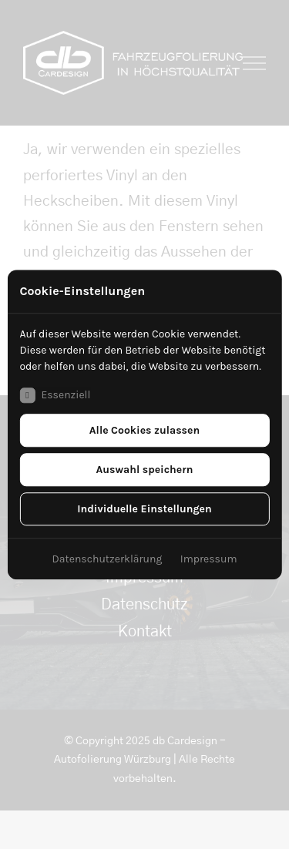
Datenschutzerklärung (107, 558)
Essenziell (54, 395)
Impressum (208, 558)
